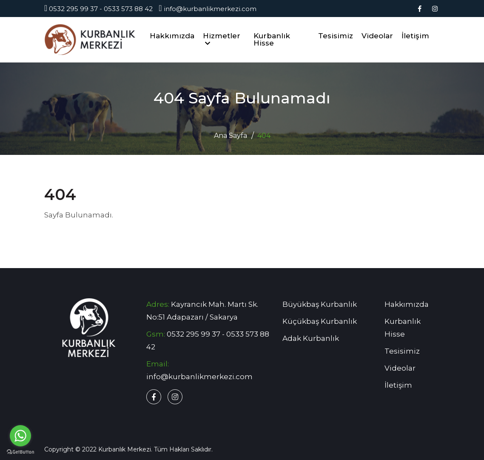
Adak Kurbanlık (310, 338)
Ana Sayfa (230, 135)
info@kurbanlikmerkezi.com (207, 9)
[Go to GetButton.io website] (20, 451)
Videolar (377, 35)
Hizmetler (221, 38)
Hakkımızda (172, 35)
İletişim (415, 35)
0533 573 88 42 (128, 9)
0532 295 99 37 (73, 9)
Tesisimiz (335, 35)
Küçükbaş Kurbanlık (319, 321)
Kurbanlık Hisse (271, 39)
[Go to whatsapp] (20, 435)
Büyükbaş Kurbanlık (319, 304)
